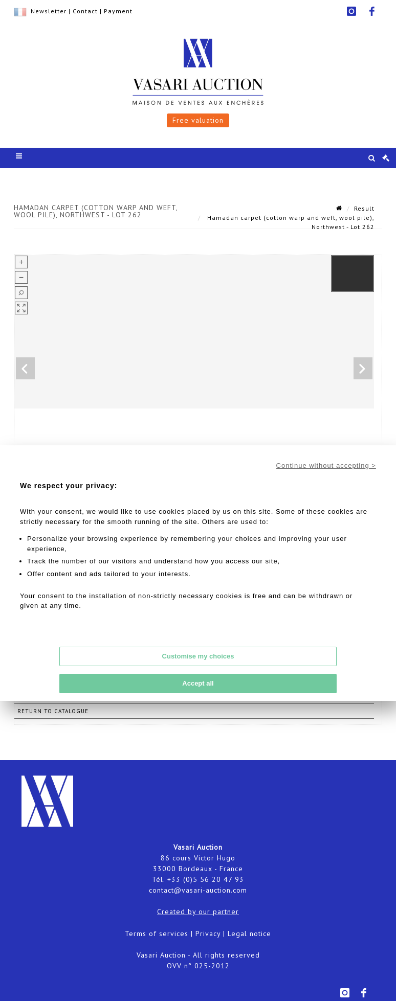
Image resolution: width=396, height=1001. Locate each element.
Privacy (208, 933)
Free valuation (198, 120)
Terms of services (156, 933)
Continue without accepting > (326, 465)
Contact (85, 11)
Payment (118, 11)
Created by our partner (198, 911)
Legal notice (249, 933)
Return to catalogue (53, 711)
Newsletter (49, 11)
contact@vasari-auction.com (198, 890)
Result (364, 208)
